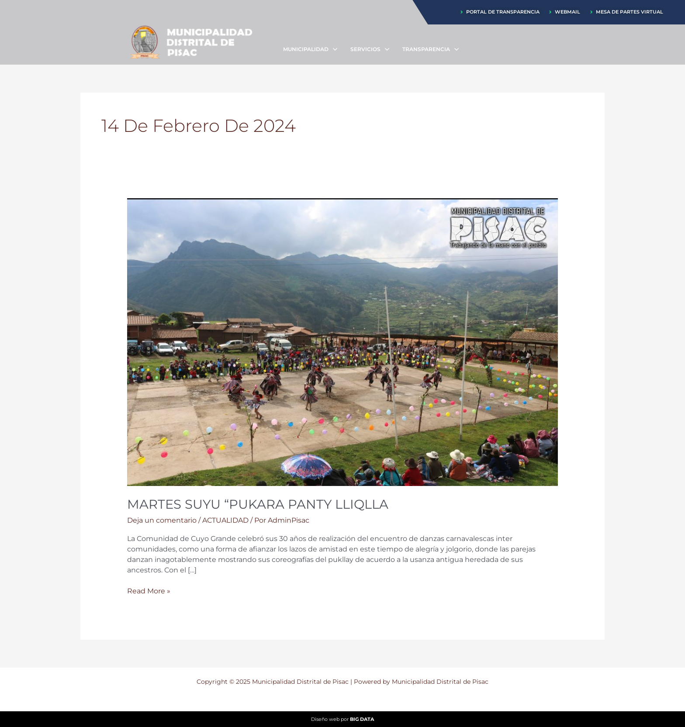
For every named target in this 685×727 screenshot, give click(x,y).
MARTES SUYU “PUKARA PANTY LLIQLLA (262, 504)
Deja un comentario (162, 520)
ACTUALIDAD (225, 520)
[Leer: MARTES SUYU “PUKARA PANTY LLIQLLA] (342, 342)
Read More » (148, 591)
